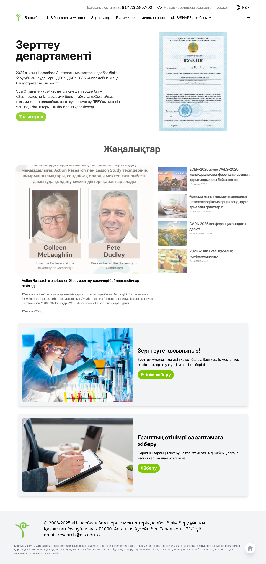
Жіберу (149, 468)
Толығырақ (31, 116)
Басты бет (33, 17)
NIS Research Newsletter (66, 17)
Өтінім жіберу (156, 374)
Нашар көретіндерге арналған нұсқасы (196, 7)
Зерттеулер (100, 17)
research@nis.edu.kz (79, 535)
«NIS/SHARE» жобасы (191, 17)
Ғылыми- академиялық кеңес (140, 17)
